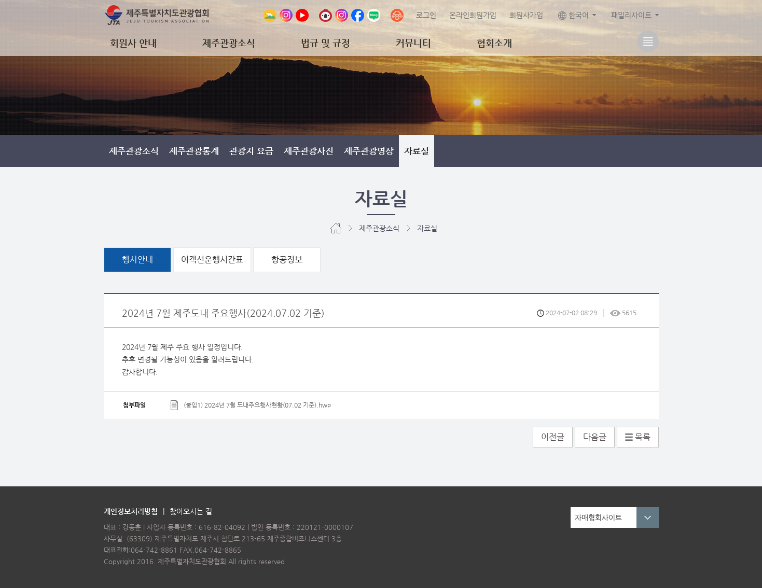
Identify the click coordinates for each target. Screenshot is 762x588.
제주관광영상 (369, 151)
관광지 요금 (251, 151)
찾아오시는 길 (191, 511)
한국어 (573, 15)
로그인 (426, 15)
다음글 (594, 437)
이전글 (552, 437)
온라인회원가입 (472, 15)
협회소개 (494, 42)
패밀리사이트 (631, 15)
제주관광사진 (309, 151)
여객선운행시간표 (212, 259)
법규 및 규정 (325, 42)
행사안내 (137, 259)
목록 (637, 437)
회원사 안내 (133, 42)
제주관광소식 (228, 42)
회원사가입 (526, 15)
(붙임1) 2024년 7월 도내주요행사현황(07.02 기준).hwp (257, 404)
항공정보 (286, 259)
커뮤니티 (413, 42)
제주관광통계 (194, 151)
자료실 (416, 151)
